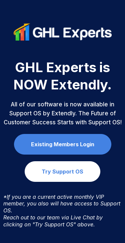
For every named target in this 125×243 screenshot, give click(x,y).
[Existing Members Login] (62, 144)
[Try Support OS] (62, 171)
